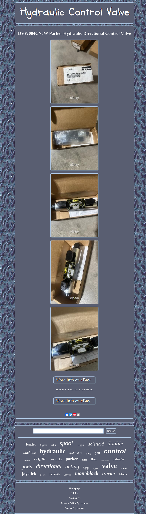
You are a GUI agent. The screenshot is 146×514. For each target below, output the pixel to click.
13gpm (43, 445)
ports (26, 466)
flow (94, 459)
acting (72, 466)
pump (84, 459)
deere (42, 474)
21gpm (81, 444)
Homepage (74, 488)
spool (66, 443)
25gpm (95, 468)
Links (74, 493)
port (97, 453)
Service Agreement (74, 508)
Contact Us (74, 498)
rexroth (54, 474)
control (115, 451)
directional (49, 466)
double (115, 443)
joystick (29, 473)
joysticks (56, 459)
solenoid (96, 444)
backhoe (29, 452)
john (53, 445)
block (123, 474)
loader (31, 444)
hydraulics (75, 453)
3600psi (67, 474)
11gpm (40, 458)
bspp (86, 467)
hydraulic (53, 451)
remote (124, 468)
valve (109, 465)
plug (88, 453)
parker (72, 458)
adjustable (105, 460)
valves (27, 460)
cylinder (119, 459)
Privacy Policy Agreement (74, 503)
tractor (108, 473)
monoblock (86, 473)
